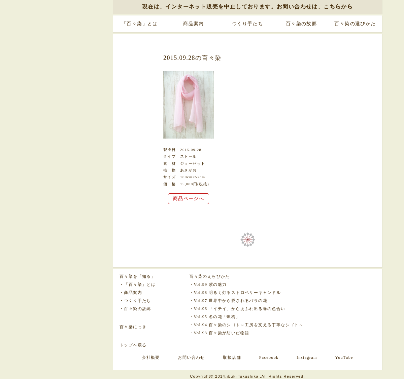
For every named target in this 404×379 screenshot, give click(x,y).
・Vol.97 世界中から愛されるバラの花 (228, 300)
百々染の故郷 (301, 23)
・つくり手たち (135, 300)
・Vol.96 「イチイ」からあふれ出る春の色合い (237, 308)
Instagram (307, 357)
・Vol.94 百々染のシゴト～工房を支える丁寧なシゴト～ (246, 325)
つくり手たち (247, 23)
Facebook (269, 357)
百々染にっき (133, 327)
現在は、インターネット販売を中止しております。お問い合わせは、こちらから (247, 6)
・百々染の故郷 (135, 308)
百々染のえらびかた (209, 276)
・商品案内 (131, 292)
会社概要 (151, 357)
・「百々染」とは (138, 284)
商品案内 (193, 23)
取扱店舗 (232, 357)
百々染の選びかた (355, 23)
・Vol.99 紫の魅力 (208, 284)
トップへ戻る (133, 345)
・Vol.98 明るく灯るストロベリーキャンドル (235, 292)
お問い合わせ (191, 357)
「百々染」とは (140, 23)
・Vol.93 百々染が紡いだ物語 (219, 333)
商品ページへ (188, 198)
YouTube (344, 357)
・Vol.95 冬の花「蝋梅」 (214, 316)
